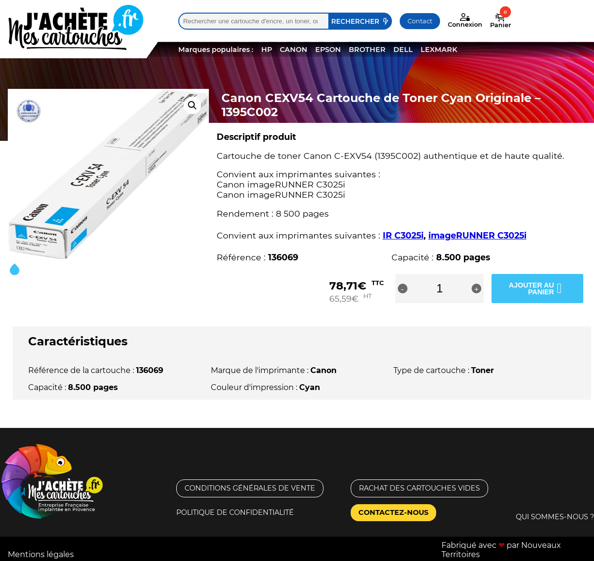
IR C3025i (403, 235)
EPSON (328, 49)
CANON (293, 49)
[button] (192, 105)
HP (266, 49)
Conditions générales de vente (250, 488)
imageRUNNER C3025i (477, 235)
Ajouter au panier (529, 288)
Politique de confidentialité (235, 512)
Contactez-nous (393, 512)
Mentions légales (41, 554)
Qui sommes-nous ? (555, 516)
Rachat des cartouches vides (419, 488)
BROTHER (367, 49)
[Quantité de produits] (453, 288)
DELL (403, 49)
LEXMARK (439, 49)
